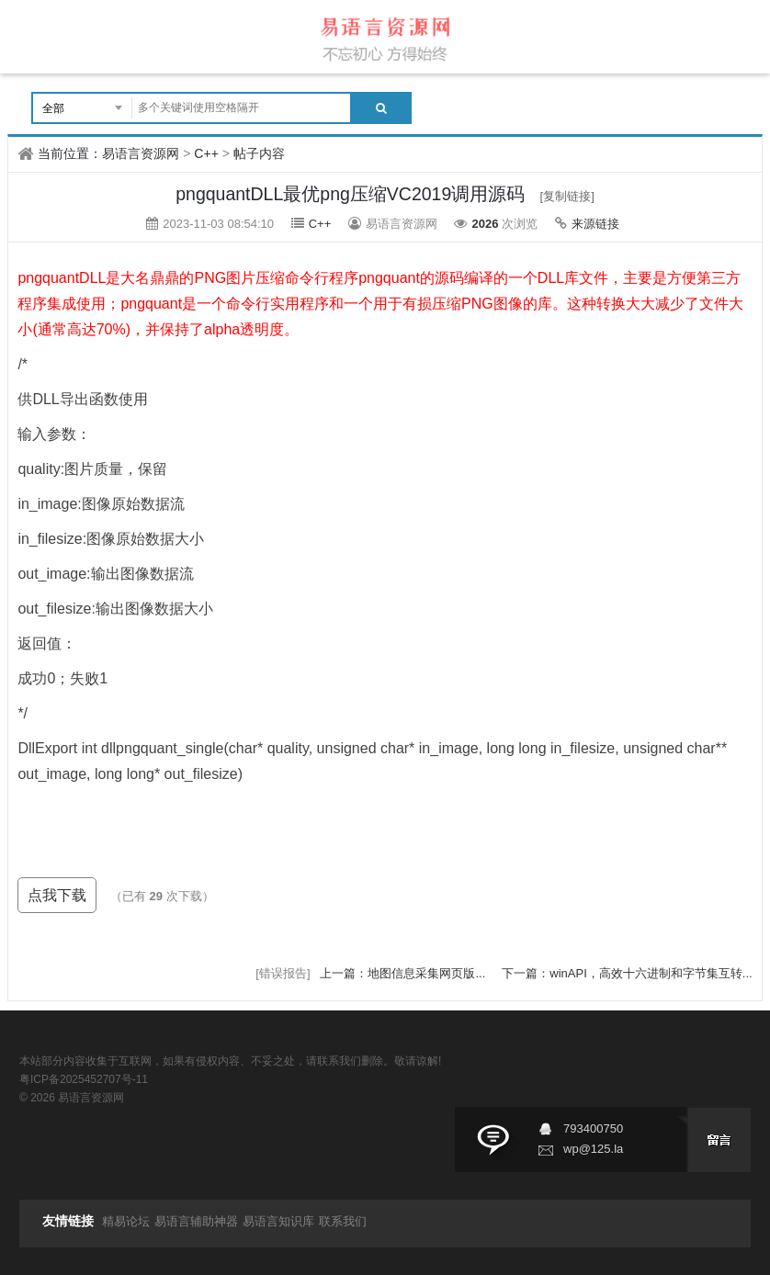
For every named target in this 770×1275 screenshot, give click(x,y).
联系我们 (343, 1221)
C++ (206, 153)
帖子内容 (259, 153)
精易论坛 (126, 1221)
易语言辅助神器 (196, 1221)
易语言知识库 (278, 1221)
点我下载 (57, 895)
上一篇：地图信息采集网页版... (404, 973)
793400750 (593, 1128)
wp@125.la (593, 1149)
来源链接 (595, 224)
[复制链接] (567, 196)
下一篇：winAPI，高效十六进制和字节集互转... (627, 973)
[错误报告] (282, 973)
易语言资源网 (140, 153)
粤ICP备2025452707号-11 (83, 1079)
